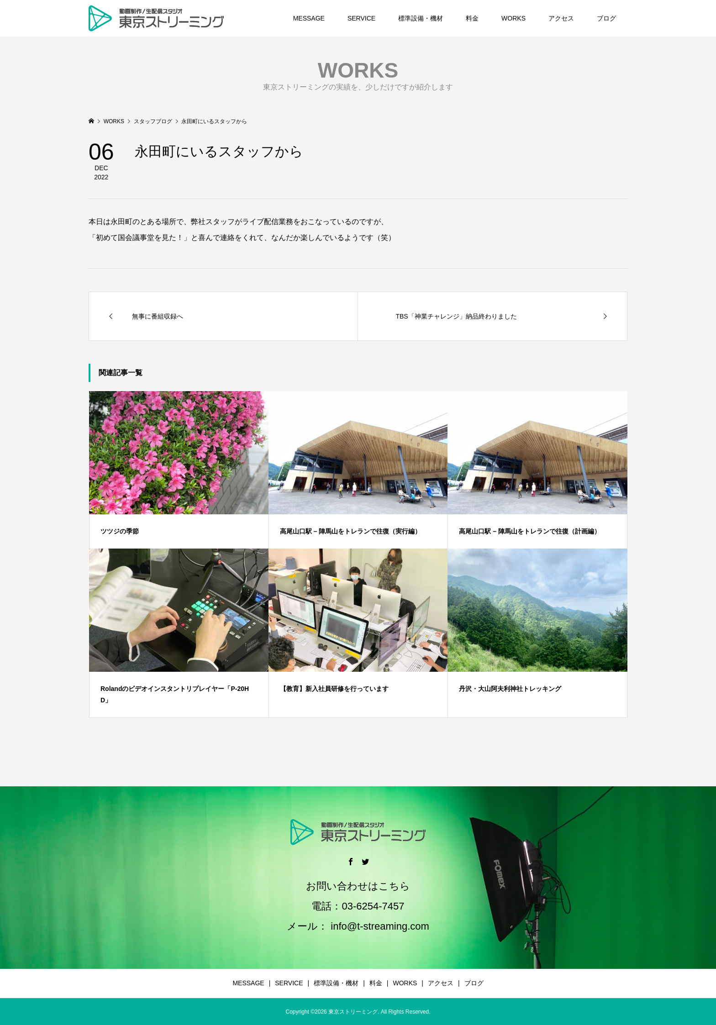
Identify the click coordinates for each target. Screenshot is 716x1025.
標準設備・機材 (420, 18)
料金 (472, 18)
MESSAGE (309, 18)
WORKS (513, 18)
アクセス (561, 18)
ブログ (606, 18)
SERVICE (361, 18)
